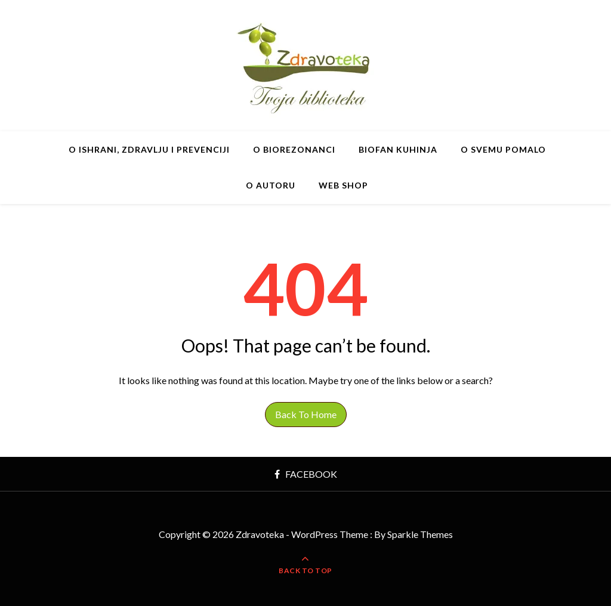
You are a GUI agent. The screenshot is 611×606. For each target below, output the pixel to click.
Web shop (343, 185)
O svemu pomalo (503, 149)
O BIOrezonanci (294, 149)
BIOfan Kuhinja (398, 149)
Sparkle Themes (420, 534)
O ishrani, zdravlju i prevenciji (149, 149)
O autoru (270, 185)
